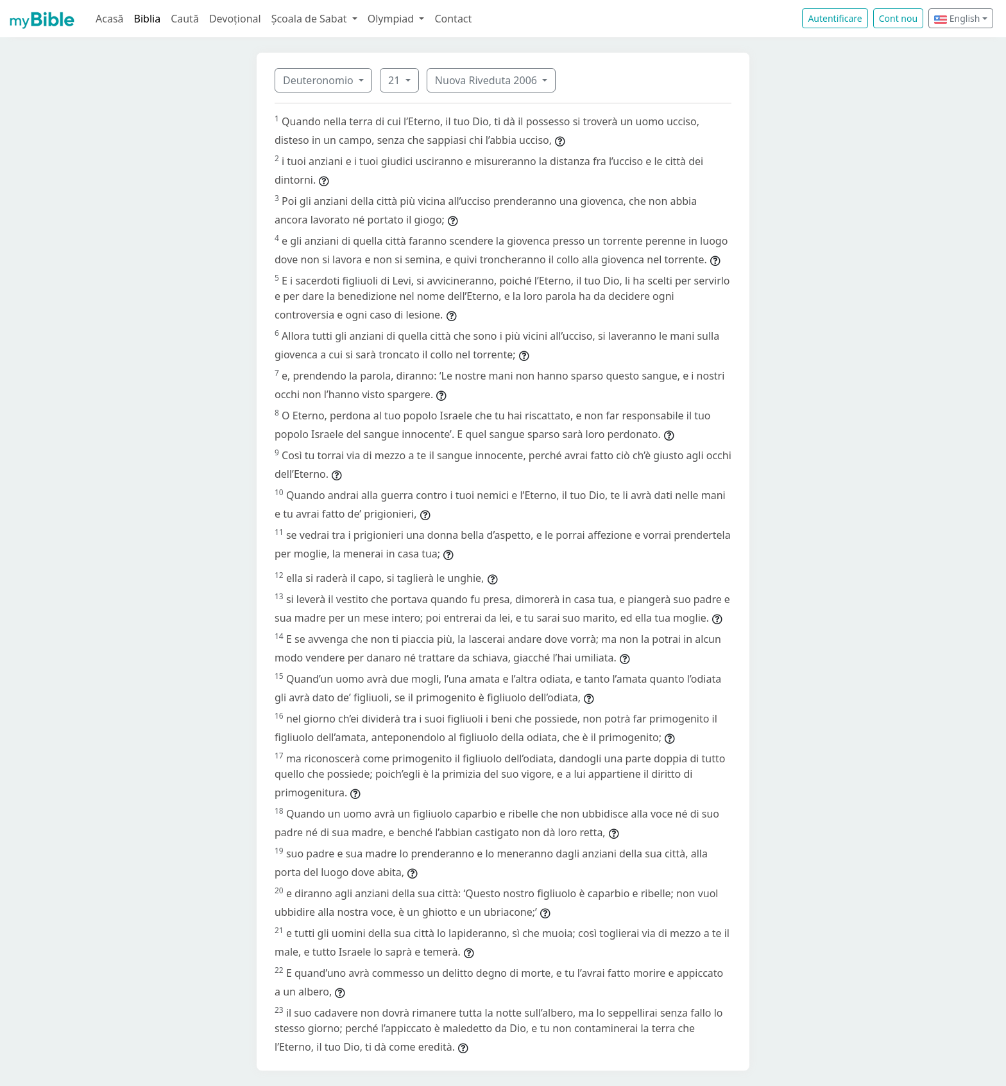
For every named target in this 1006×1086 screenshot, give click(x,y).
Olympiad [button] (392, 19)
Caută (185, 19)
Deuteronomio (319, 80)
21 (395, 80)
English (957, 18)
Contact (453, 19)
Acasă (110, 19)
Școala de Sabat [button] (310, 19)
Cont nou (898, 18)
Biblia (147, 19)
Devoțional (235, 19)
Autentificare (835, 18)
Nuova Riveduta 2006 (487, 80)
